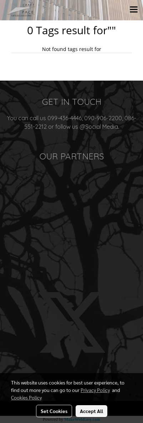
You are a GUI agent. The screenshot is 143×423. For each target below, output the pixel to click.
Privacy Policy (95, 390)
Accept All (91, 411)
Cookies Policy (26, 397)
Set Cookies (54, 411)
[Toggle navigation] (134, 10)
